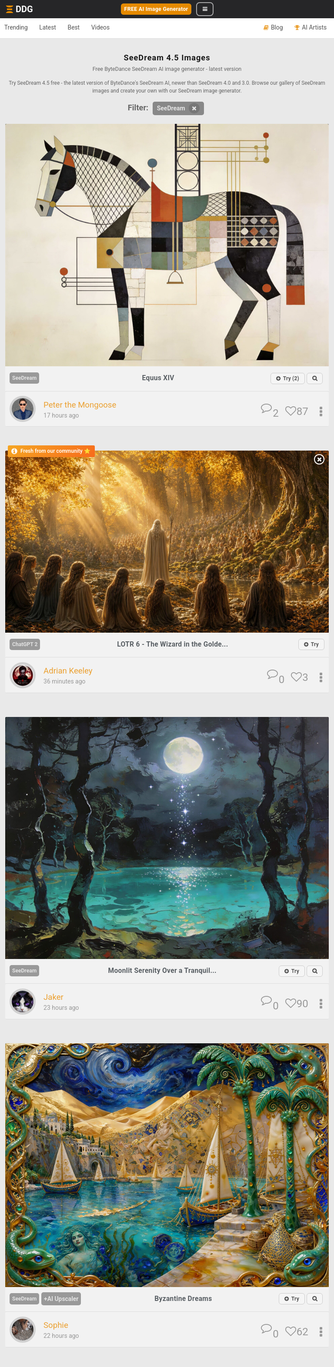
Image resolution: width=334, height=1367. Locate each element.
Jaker (54, 998)
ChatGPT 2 (26, 644)
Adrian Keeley (71, 671)
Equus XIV (159, 377)
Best (87, 28)
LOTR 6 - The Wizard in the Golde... (174, 644)
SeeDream (178, 108)
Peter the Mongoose (84, 405)
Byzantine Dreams (185, 1299)
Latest (56, 28)
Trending (19, 28)
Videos (120, 28)
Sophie (57, 1326)
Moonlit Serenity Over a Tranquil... (164, 970)
